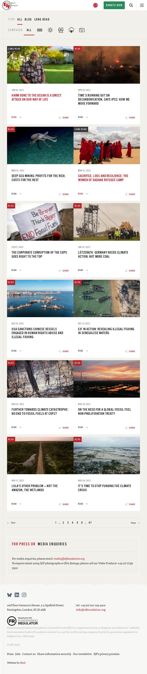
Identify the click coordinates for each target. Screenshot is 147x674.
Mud (23, 662)
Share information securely (54, 653)
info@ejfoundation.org (91, 609)
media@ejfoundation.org (69, 558)
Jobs (17, 653)
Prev (11, 523)
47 (90, 522)
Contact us (29, 653)
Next (135, 523)
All (19, 19)
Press (10, 653)
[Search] (131, 5)
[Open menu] (141, 5)
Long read (42, 19)
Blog (28, 19)
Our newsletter (82, 653)
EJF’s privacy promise (107, 653)
